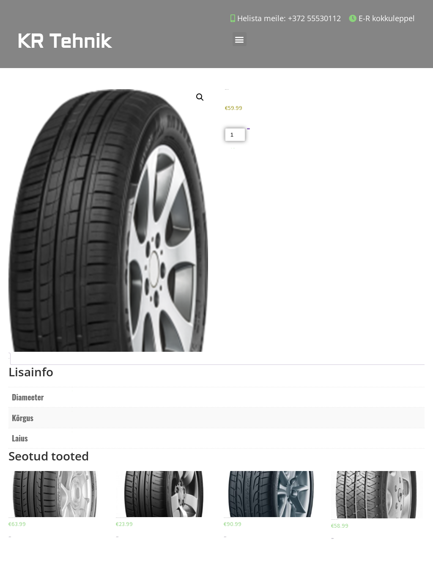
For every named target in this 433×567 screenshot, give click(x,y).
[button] (240, 39)
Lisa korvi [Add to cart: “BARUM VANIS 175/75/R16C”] (332, 538)
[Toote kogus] (235, 134)
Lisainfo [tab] (9, 358)
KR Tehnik (64, 41)
